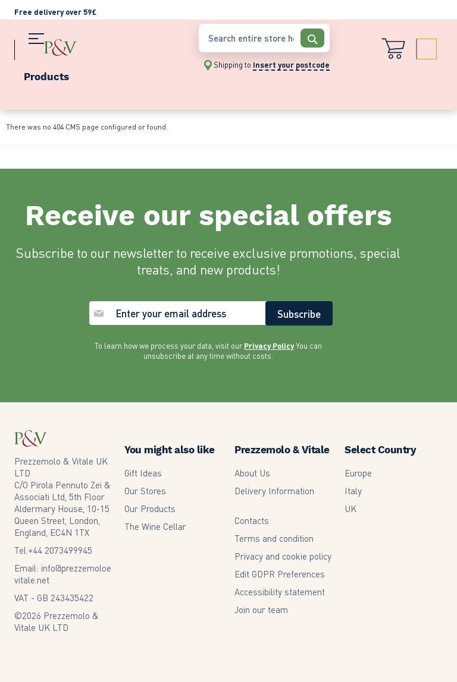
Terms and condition (274, 538)
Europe (358, 472)
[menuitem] (100, 74)
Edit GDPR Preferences (279, 573)
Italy (353, 490)
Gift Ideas (143, 472)
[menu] (100, 74)
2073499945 (60, 550)
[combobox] (264, 38)
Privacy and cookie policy (282, 555)
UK (350, 508)
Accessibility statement (279, 591)
